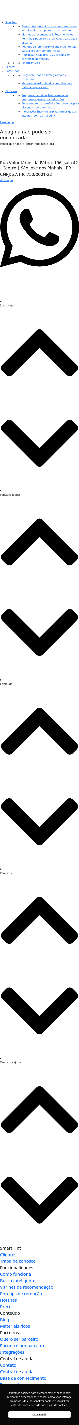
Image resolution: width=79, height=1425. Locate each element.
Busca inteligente (17, 1280)
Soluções (11, 22)
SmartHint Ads (31, 63)
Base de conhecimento (23, 1378)
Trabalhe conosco (18, 1261)
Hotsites (8, 1300)
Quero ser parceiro (19, 1339)
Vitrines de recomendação (26, 1287)
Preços (7, 1306)
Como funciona (15, 1274)
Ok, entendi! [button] (39, 1414)
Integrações (12, 1352)
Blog (4, 1319)
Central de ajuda (17, 1371)
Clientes (10, 67)
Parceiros (11, 91)
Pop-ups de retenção (21, 1293)
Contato (8, 1365)
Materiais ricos (15, 1326)
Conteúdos (12, 71)
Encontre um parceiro (22, 1345)
